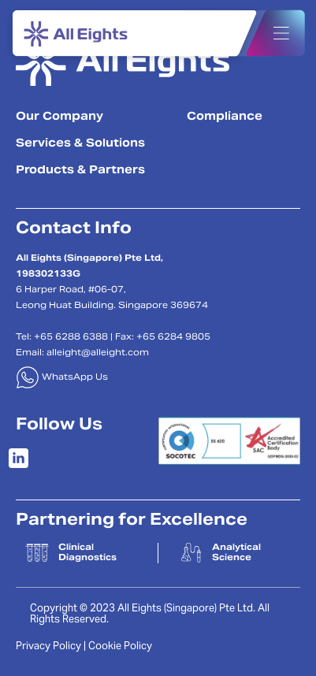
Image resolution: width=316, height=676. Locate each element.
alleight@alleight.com (97, 353)
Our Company (59, 117)
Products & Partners (80, 171)
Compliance (224, 117)
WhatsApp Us (62, 378)
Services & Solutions (80, 144)
